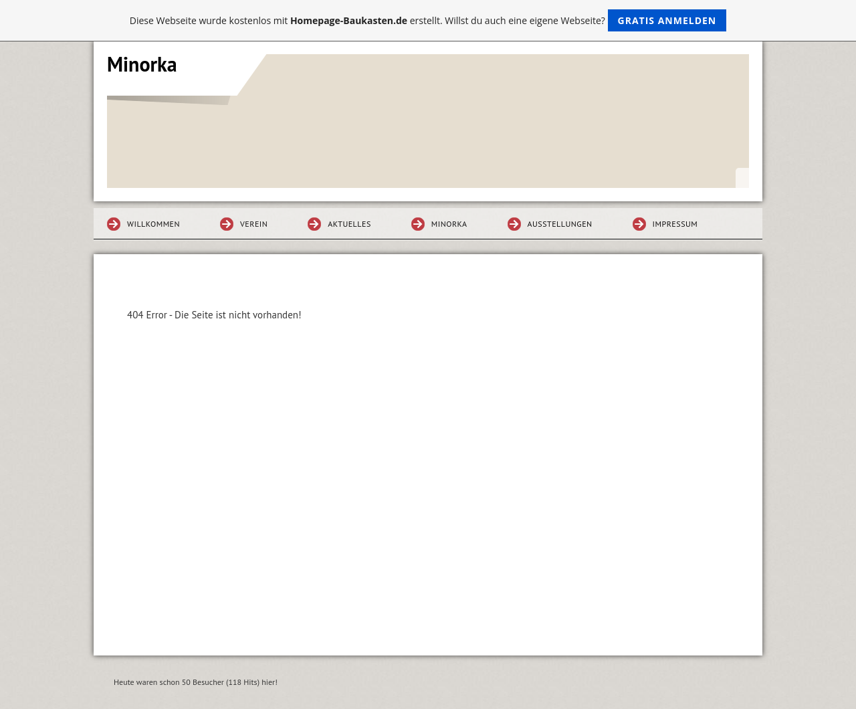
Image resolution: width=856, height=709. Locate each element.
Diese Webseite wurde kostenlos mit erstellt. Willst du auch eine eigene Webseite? (428, 20)
